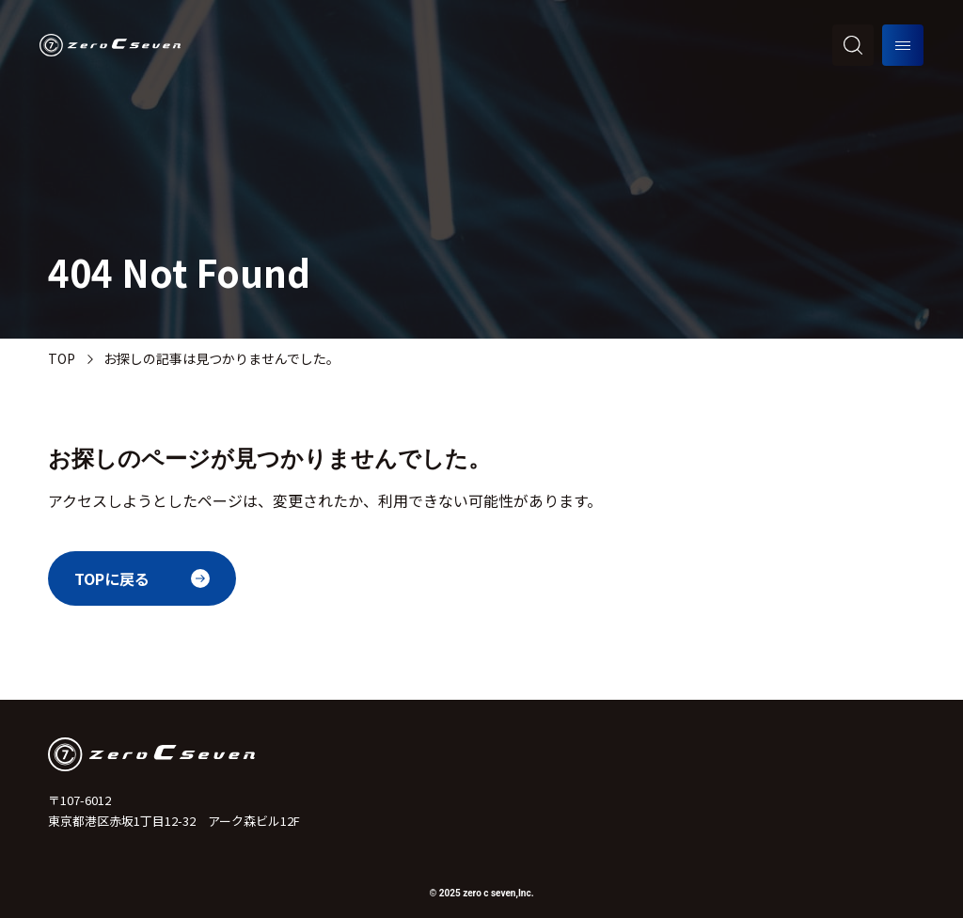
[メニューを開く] (903, 45)
